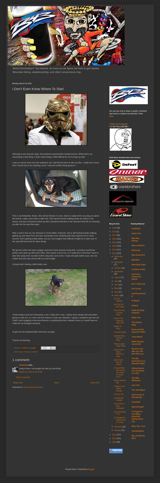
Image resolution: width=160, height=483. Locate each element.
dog (20, 352)
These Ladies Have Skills (119, 345)
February (118, 427)
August (117, 277)
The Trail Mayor (138, 390)
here (111, 116)
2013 (114, 250)
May (116, 288)
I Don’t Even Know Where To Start (119, 353)
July (116, 281)
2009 (114, 442)
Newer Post (18, 383)
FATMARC (136, 229)
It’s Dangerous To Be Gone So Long (120, 420)
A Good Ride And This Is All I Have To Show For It (119, 372)
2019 (114, 228)
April (116, 292)
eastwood (23, 365)
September (118, 271)
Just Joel (136, 385)
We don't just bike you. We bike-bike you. (138, 351)
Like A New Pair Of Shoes (118, 362)
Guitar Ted (136, 233)
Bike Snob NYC (138, 255)
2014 (114, 246)
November (118, 262)
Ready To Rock (118, 327)
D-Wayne (136, 301)
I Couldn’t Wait (120, 332)
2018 (114, 232)
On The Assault (118, 300)
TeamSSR (136, 402)
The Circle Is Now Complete (119, 406)
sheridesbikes (138, 431)
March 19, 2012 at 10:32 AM (30, 372)
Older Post (94, 383)
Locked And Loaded (119, 399)
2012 (114, 253)
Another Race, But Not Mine (120, 338)
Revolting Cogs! (139, 265)
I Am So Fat (119, 394)
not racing (26, 352)
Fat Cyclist (136, 289)
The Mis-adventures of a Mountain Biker (138, 361)
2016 (114, 239)
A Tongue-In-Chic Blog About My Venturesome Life (137, 417)
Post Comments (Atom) (33, 387)
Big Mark (136, 260)
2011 (114, 435)
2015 (114, 242)
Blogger (91, 469)
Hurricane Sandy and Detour (136, 276)
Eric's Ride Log (138, 284)
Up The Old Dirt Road (119, 305)
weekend (34, 352)
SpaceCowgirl (138, 407)
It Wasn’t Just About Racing (119, 388)
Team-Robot (137, 337)
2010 (114, 438)
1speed (135, 305)
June (116, 285)
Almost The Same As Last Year (119, 320)
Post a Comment (23, 377)
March (117, 295)
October (117, 268)
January (117, 430)
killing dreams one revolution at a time (138, 370)
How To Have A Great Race (119, 312)
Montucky (136, 250)
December (118, 256)
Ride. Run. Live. (139, 426)
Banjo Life (136, 317)
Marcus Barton (138, 245)
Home (56, 383)
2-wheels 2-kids (138, 269)
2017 (114, 235)
